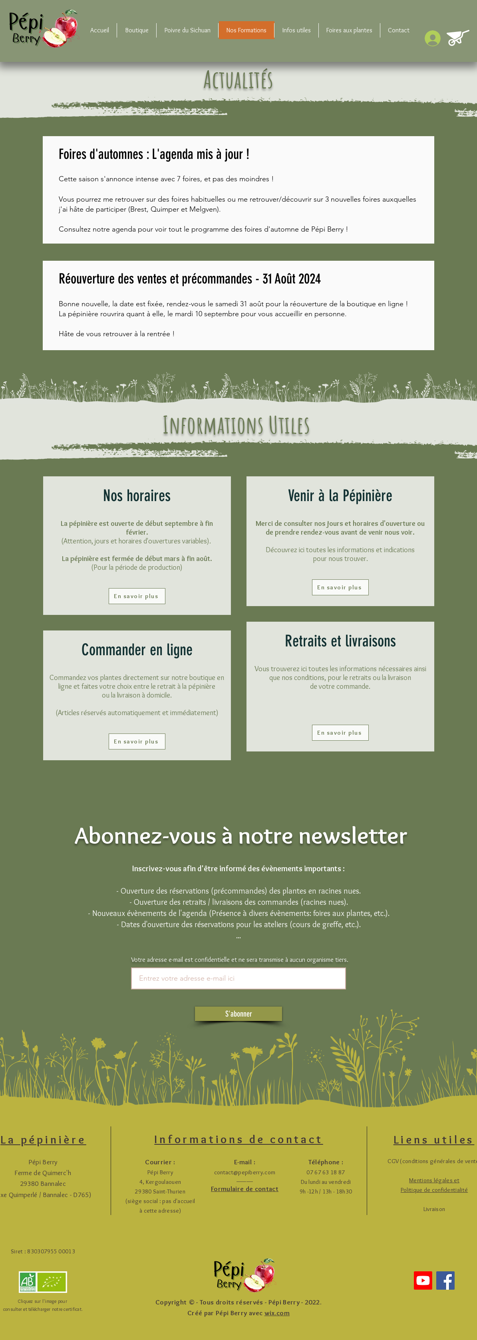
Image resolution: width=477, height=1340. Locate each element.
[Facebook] (445, 1280)
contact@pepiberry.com (244, 1172)
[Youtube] (423, 1280)
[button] (136, 30)
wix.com (277, 1313)
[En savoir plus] (137, 596)
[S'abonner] (238, 1014)
